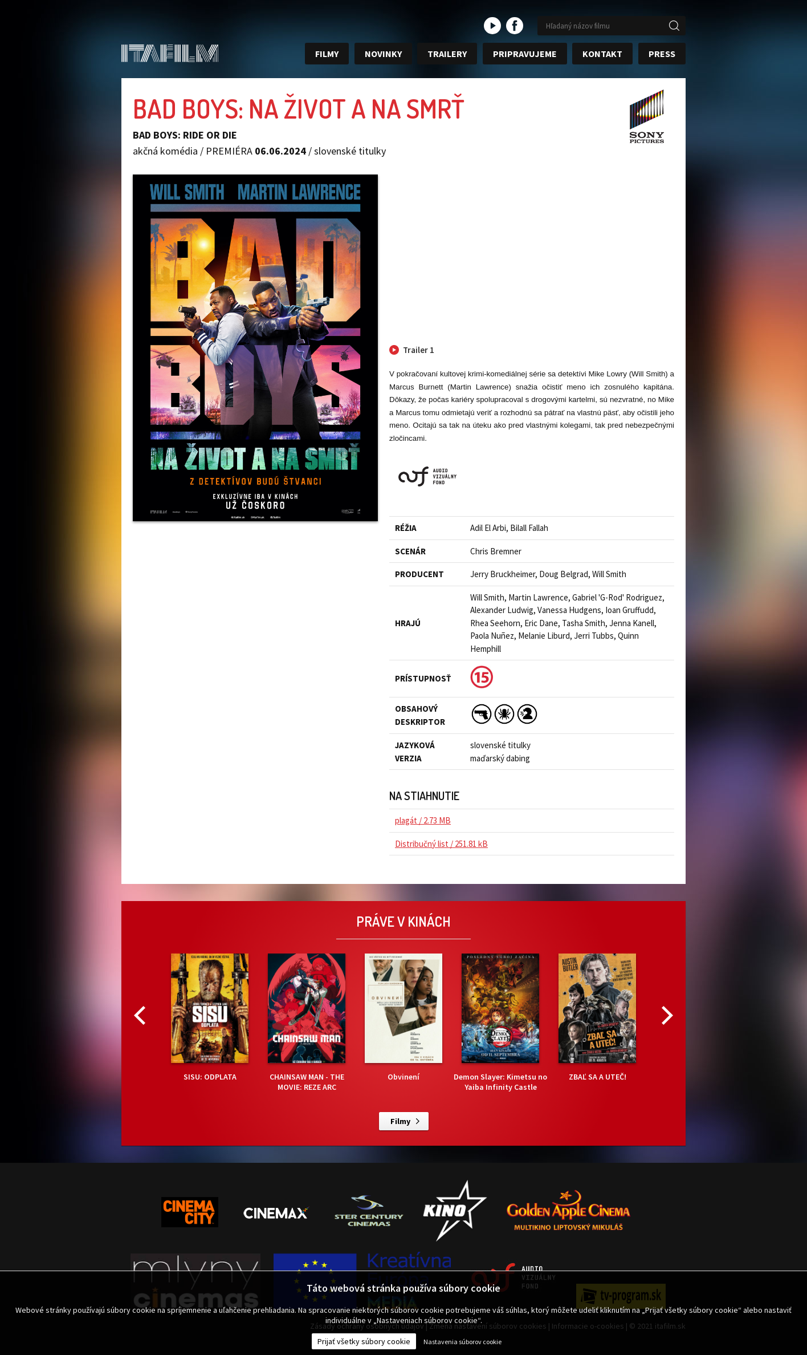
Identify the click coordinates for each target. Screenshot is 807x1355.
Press (662, 53)
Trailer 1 (418, 349)
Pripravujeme (525, 53)
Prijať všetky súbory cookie (363, 1341)
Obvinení (403, 1018)
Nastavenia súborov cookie (462, 1341)
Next (667, 1015)
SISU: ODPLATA (209, 1018)
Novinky (383, 53)
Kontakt (602, 53)
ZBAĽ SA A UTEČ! (597, 1018)
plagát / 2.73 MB (423, 820)
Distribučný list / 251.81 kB (441, 843)
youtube (492, 25)
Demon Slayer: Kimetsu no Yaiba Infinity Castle (500, 1023)
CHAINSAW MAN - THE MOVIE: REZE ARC (306, 1023)
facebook (514, 25)
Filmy (327, 53)
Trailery (447, 53)
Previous (139, 1015)
